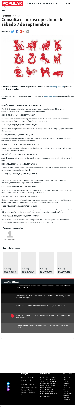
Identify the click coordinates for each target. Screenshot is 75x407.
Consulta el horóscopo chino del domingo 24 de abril (64, 271)
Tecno (30, 390)
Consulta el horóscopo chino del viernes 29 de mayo (10, 271)
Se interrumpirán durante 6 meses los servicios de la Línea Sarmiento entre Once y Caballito (43, 287)
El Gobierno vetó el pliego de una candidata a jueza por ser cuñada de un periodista (42, 326)
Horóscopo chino (10, 240)
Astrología (7, 268)
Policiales (46, 3)
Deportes (54, 3)
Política (37, 3)
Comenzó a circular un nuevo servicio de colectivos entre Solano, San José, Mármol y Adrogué (43, 296)
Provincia (29, 3)
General (23, 390)
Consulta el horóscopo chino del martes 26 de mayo (46, 271)
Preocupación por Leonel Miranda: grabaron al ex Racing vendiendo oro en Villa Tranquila (43, 316)
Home (23, 377)
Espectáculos (25, 387)
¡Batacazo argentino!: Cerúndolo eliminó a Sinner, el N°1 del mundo (40, 306)
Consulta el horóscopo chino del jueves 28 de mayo (28, 271)
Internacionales (33, 387)
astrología (61, 268)
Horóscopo (31, 393)
